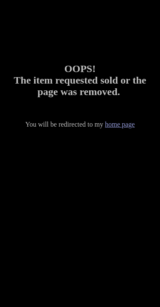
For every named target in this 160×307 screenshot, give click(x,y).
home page (120, 124)
